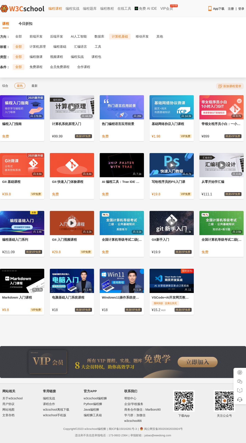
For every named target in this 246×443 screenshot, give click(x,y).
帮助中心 (130, 398)
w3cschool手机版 (54, 415)
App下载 (216, 8)
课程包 (96, 57)
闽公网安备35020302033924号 (161, 428)
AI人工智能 (79, 36)
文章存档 (8, 415)
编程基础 (59, 46)
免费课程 (36, 67)
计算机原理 (38, 46)
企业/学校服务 (133, 404)
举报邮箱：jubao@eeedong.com (150, 435)
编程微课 (36, 57)
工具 (98, 46)
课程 (5, 23)
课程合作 (49, 404)
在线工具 (124, 8)
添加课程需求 (230, 86)
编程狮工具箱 (93, 415)
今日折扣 (25, 23)
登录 (241, 8)
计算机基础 (120, 36)
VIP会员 (166, 7)
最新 (35, 85)
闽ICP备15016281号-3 (123, 428)
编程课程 (55, 8)
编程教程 (107, 8)
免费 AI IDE (146, 8)
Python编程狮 (93, 404)
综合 (5, 85)
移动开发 (142, 36)
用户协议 (8, 404)
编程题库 (90, 8)
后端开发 (56, 36)
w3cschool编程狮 (95, 398)
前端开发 (36, 36)
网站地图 (8, 409)
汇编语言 (80, 46)
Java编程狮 (91, 409)
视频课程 (56, 57)
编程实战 (72, 8)
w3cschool (91, 428)
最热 (20, 85)
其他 (159, 36)
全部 (18, 36)
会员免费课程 (59, 67)
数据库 (99, 36)
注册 (231, 8)
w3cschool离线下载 (56, 409)
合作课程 (83, 67)
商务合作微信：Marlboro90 (142, 409)
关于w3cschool (12, 398)
